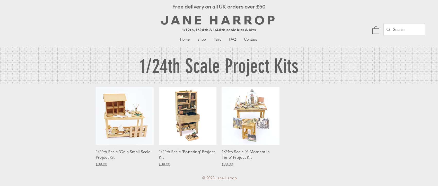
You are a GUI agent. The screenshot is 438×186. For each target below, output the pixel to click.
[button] (375, 30)
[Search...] (403, 29)
